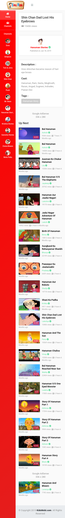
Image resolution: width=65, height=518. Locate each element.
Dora (7, 42)
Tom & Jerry (7, 65)
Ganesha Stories (7, 132)
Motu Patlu (8, 154)
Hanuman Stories (7, 110)
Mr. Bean (7, 98)
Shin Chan (8, 76)
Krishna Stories (8, 121)
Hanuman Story (30, 101)
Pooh (7, 87)
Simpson (7, 54)
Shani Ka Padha (50, 300)
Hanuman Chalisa (51, 350)
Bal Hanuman (48, 129)
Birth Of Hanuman (51, 231)
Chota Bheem (8, 143)
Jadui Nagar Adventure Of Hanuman (48, 215)
